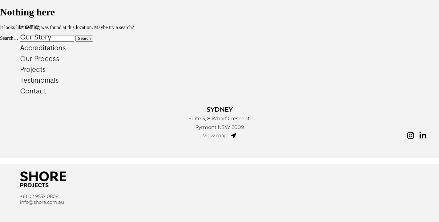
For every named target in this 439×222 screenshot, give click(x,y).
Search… (9, 38)
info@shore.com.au (42, 202)
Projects (33, 69)
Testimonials (39, 80)
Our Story (35, 37)
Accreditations (43, 48)
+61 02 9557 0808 (39, 196)
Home (29, 26)
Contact (33, 91)
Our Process (39, 59)
